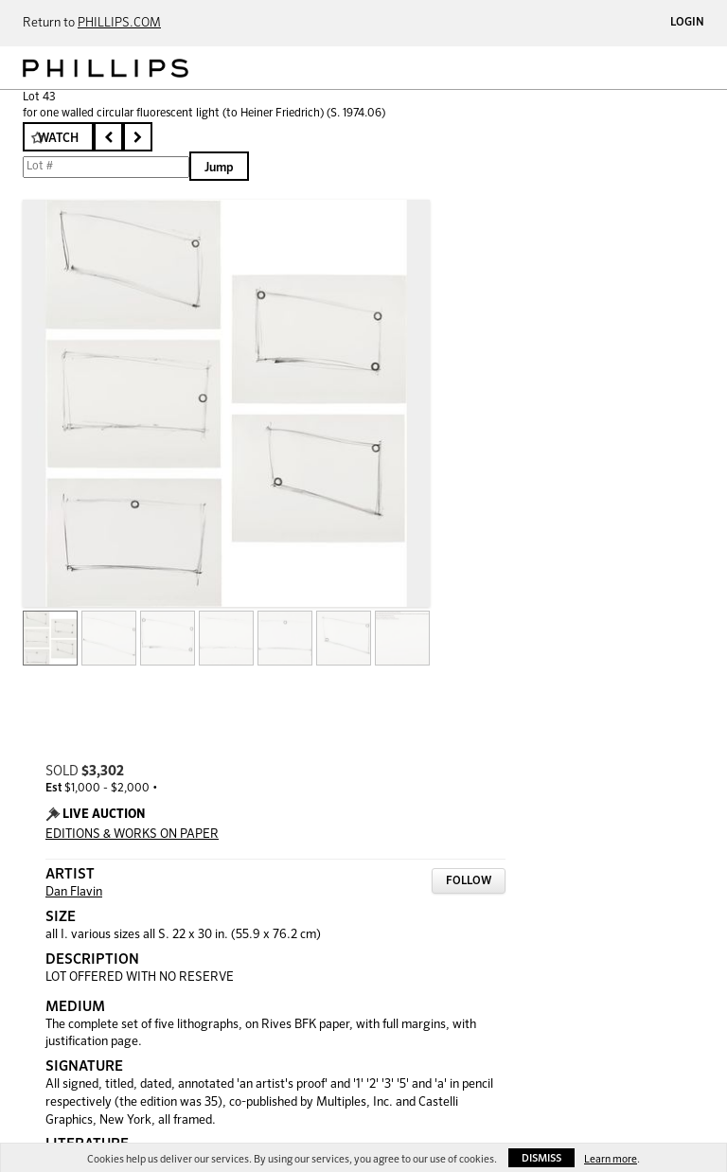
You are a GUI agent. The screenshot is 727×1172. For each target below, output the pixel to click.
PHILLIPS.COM (119, 23)
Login (687, 22)
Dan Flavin (73, 892)
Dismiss (541, 1158)
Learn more (610, 1159)
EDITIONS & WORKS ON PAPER (132, 834)
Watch (58, 139)
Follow (468, 881)
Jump (219, 168)
